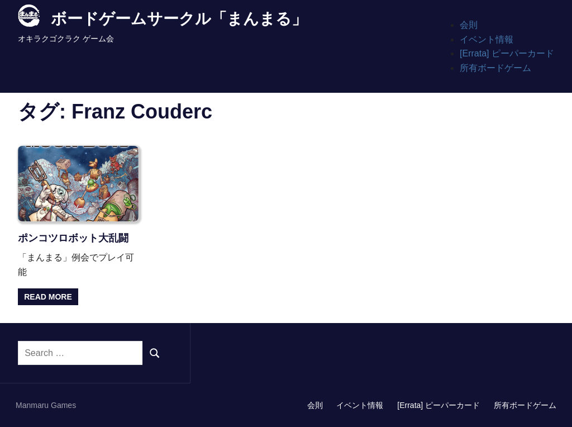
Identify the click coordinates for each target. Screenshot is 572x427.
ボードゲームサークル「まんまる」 (179, 18)
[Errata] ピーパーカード (507, 53)
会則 (469, 25)
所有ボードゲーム (495, 68)
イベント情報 (486, 39)
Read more (48, 296)
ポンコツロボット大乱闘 (73, 238)
